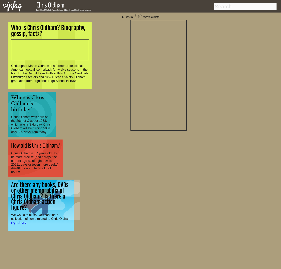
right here (18, 222)
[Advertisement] (158, 75)
